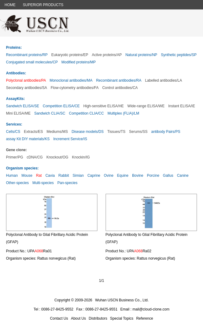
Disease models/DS (87, 132)
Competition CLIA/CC (86, 113)
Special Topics (122, 318)
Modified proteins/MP (78, 62)
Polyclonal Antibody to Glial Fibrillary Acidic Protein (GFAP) (47, 238)
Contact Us (59, 318)
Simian (78, 175)
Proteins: (14, 47)
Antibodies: (16, 73)
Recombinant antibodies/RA (119, 80)
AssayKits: (15, 99)
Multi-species (43, 183)
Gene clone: (16, 150)
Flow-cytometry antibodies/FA (75, 88)
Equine (122, 175)
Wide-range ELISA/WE (146, 106)
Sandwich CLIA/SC (49, 113)
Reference (144, 318)
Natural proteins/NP (141, 55)
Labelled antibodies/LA (163, 80)
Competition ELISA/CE (61, 106)
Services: (14, 124)
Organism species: (22, 168)
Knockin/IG (81, 157)
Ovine (108, 175)
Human (12, 175)
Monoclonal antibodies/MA (71, 80)
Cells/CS (13, 132)
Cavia (50, 175)
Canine (182, 175)
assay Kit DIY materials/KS (28, 139)
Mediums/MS (57, 132)
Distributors (98, 318)
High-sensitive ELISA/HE (103, 106)
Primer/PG (14, 157)
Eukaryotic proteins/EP (69, 55)
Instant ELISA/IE (181, 106)
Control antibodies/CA (120, 88)
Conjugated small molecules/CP (32, 62)
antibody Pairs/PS (165, 132)
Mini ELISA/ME (18, 113)
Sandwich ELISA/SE (22, 106)
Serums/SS (138, 132)
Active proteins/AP (107, 55)
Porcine (153, 175)
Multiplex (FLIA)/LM (123, 113)
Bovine (137, 175)
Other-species (17, 183)
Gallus (168, 175)
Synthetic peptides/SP (179, 55)
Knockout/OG (57, 157)
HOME (10, 5)
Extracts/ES (33, 132)
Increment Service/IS (70, 139)
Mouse (26, 175)
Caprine (93, 175)
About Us (78, 318)
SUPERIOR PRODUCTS (43, 5)
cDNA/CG (35, 157)
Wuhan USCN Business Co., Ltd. (122, 300)
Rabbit (63, 175)
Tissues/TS (116, 132)
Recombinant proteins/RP (27, 55)
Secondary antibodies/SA (26, 88)
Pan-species (67, 183)
